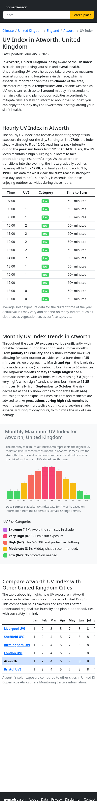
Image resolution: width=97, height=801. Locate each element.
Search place (82, 15)
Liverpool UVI (14, 628)
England (53, 30)
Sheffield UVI (14, 637)
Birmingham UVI (17, 645)
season (16, 7)
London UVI (13, 653)
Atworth (69, 30)
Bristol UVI (12, 669)
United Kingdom (30, 30)
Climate (8, 30)
